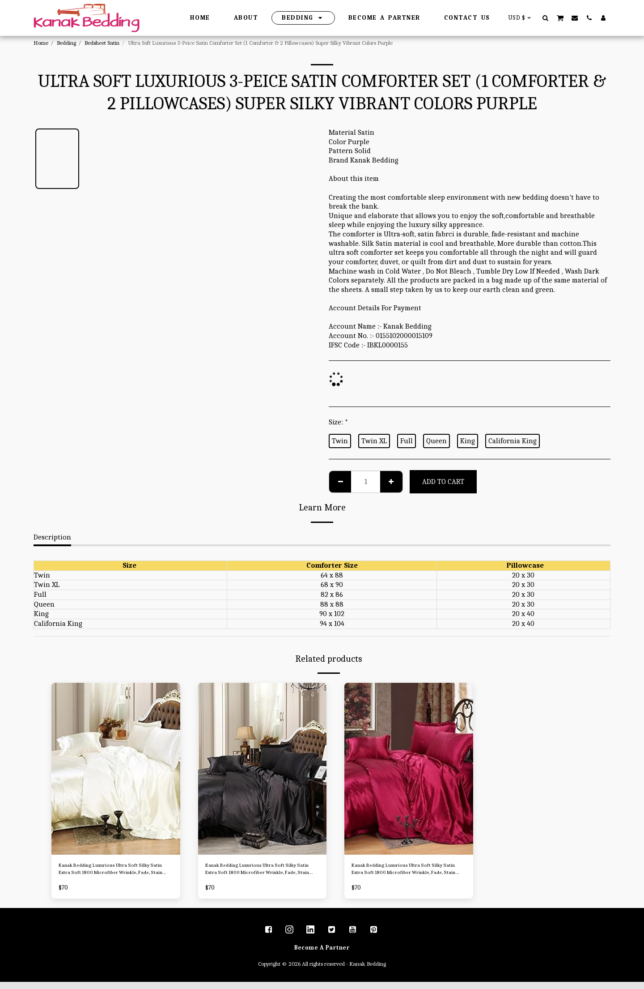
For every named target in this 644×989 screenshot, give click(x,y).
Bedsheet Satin (102, 42)
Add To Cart (443, 481)
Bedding (66, 42)
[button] (545, 17)
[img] (115, 768)
